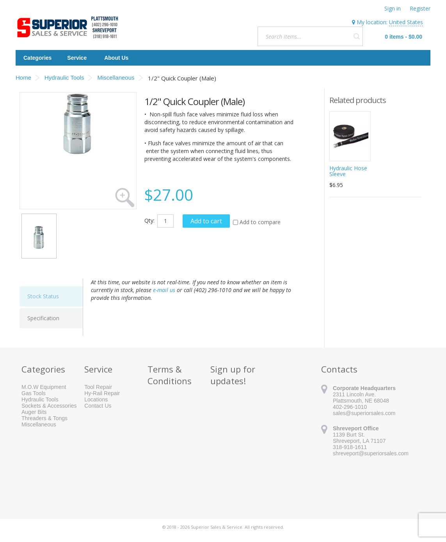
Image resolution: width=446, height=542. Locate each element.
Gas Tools (33, 393)
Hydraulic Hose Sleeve (348, 171)
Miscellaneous (38, 424)
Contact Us (97, 406)
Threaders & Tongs (44, 418)
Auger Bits (34, 412)
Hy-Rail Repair (102, 393)
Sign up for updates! (232, 375)
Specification (43, 318)
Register (420, 8)
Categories (37, 58)
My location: (387, 22)
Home (23, 77)
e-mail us (164, 290)
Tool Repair (98, 387)
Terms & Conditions (169, 375)
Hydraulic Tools (40, 399)
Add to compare (260, 222)
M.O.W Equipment (43, 387)
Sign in (392, 8)
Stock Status (43, 296)
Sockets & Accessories (49, 406)
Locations (96, 399)
